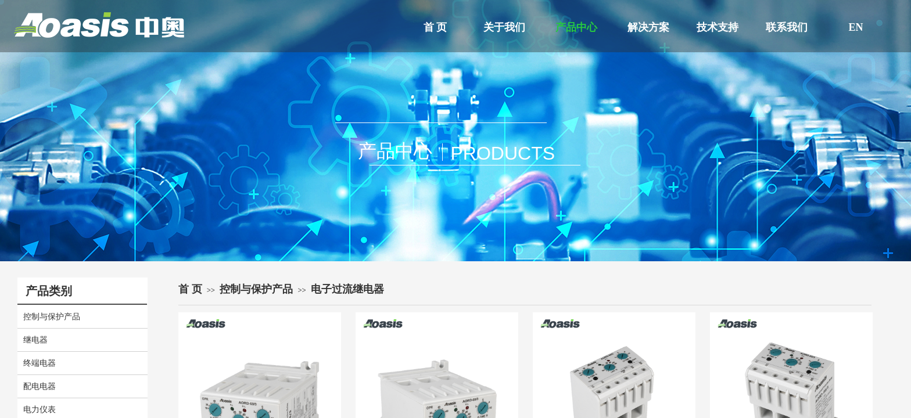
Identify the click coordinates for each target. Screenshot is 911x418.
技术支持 (717, 27)
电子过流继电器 (347, 289)
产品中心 (576, 27)
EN (855, 27)
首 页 (435, 27)
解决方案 (648, 27)
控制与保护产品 (256, 289)
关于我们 (504, 27)
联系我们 (787, 27)
